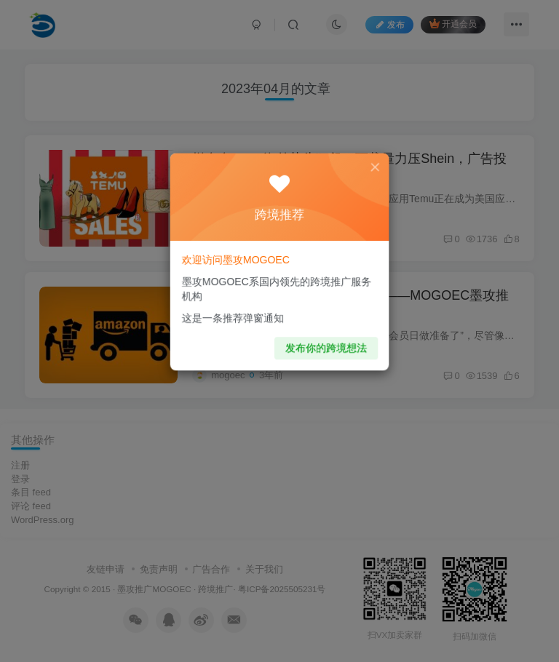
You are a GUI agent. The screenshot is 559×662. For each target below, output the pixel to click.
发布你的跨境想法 (323, 343)
